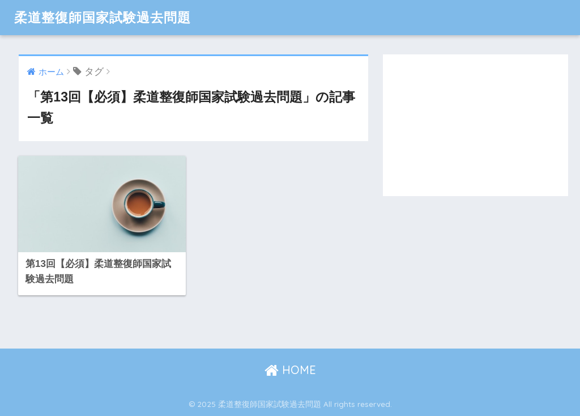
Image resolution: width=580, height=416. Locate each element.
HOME (290, 370)
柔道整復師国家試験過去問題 (102, 17)
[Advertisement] (476, 125)
